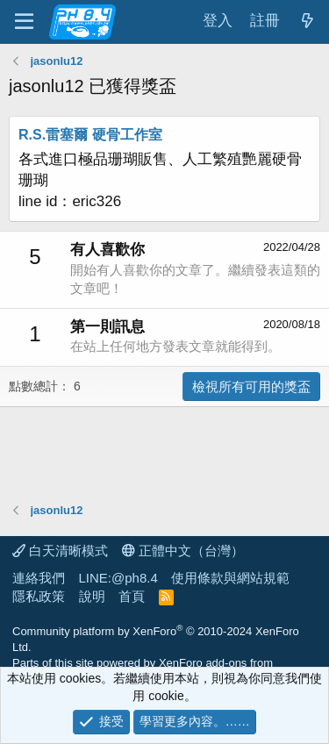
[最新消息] (307, 21)
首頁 (131, 596)
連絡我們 (38, 577)
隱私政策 (38, 596)
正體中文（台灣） (183, 550)
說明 (92, 596)
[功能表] (24, 22)
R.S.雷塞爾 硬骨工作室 (90, 134)
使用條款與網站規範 (230, 577)
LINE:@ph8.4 (118, 577)
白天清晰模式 (60, 550)
